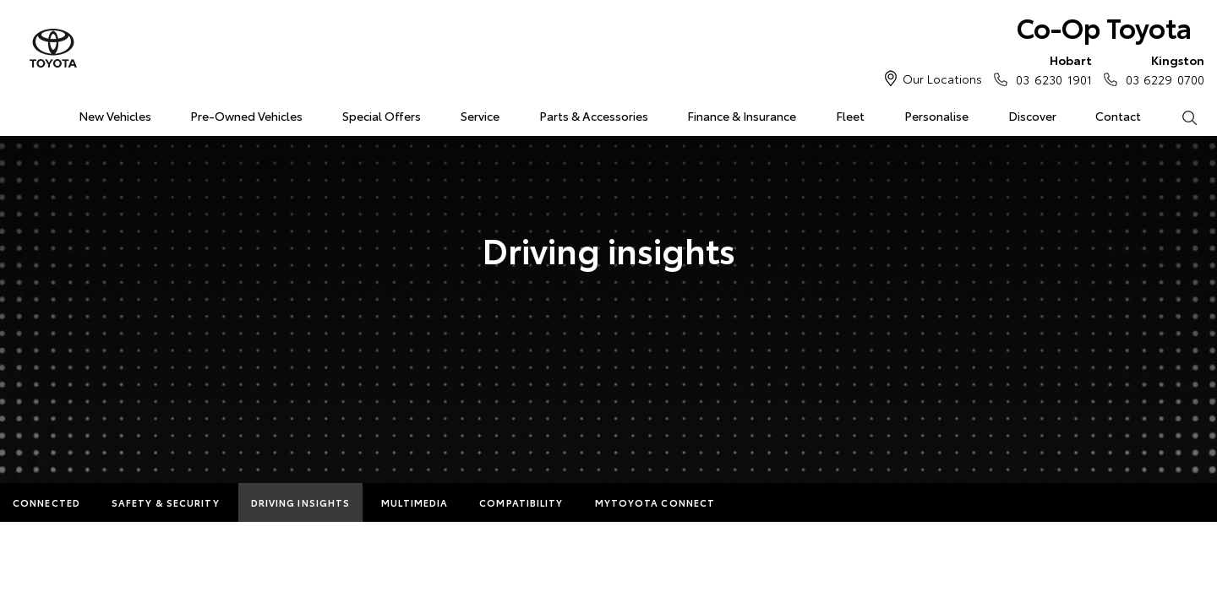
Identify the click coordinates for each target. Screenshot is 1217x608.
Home (20, 112)
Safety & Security (166, 502)
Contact (1118, 115)
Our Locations (942, 78)
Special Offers (381, 115)
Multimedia (414, 502)
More (762, 502)
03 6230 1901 (1049, 69)
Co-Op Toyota (1104, 27)
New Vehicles (115, 115)
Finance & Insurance (741, 115)
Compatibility (521, 502)
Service (480, 115)
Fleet (850, 115)
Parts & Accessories (593, 115)
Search (1179, 116)
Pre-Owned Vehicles (246, 115)
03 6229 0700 (1161, 69)
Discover (1032, 115)
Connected (46, 502)
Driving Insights (301, 502)
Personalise (936, 115)
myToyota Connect (655, 502)
